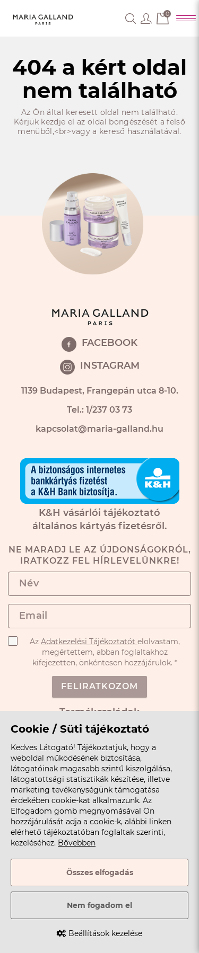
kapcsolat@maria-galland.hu (99, 429)
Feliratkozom (99, 686)
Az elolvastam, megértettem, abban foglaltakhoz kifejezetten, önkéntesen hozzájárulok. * (94, 651)
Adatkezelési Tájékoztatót (89, 641)
